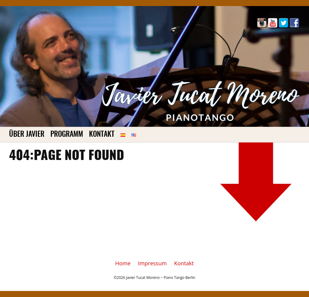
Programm (66, 134)
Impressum (152, 263)
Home (123, 263)
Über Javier (26, 134)
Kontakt (101, 134)
